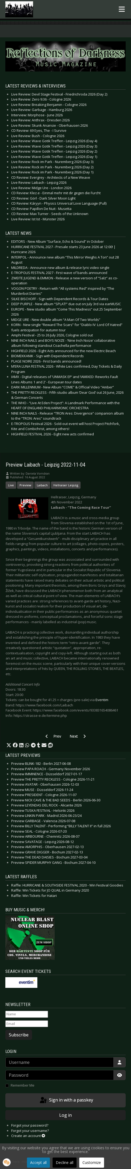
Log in (65, 1115)
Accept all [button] (38, 1162)
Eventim (102, 699)
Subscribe (19, 1035)
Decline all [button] (64, 1162)
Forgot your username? (30, 1130)
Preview (25, 485)
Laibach (42, 485)
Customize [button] (91, 1162)
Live (11, 485)
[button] (8, 745)
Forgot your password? (29, 1125)
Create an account (28, 1135)
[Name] (26, 1014)
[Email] (26, 1023)
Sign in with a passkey (66, 1100)
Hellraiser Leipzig (65, 485)
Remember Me (22, 1085)
